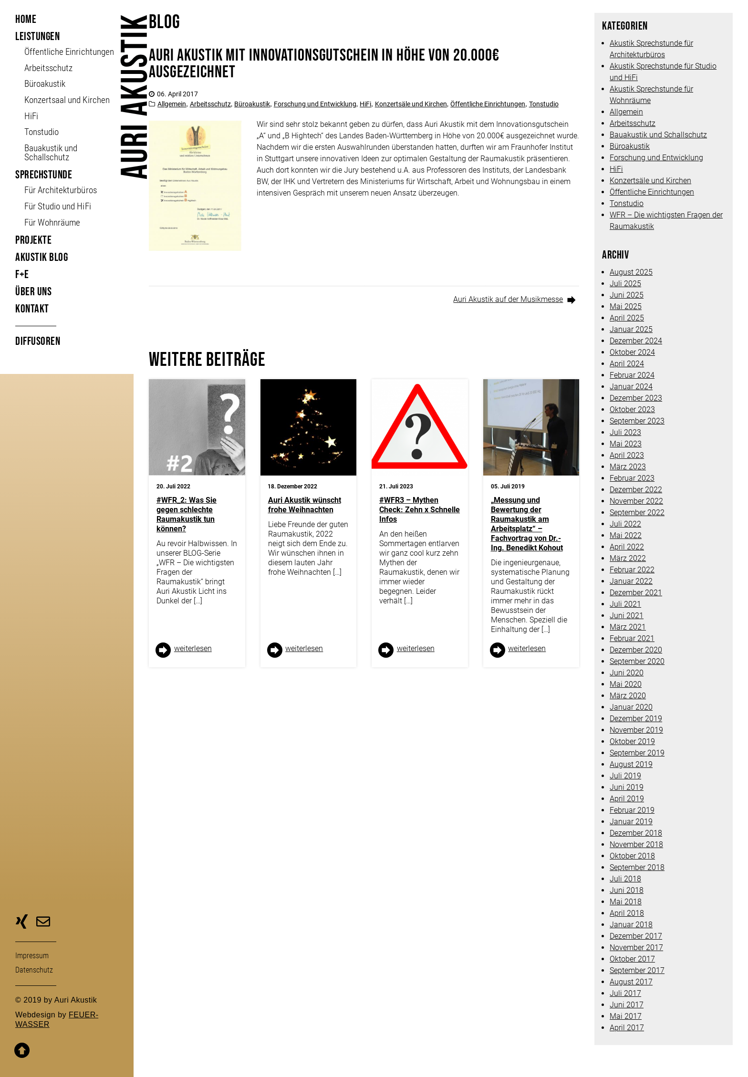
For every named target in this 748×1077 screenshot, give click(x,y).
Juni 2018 (627, 890)
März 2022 (628, 558)
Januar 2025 (631, 329)
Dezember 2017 (636, 936)
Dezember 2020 (636, 649)
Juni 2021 (627, 615)
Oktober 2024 (632, 352)
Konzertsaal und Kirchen (66, 99)
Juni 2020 (627, 672)
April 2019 (627, 798)
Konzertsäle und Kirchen (411, 104)
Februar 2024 (632, 375)
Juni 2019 (627, 787)
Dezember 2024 (636, 340)
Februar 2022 (632, 569)
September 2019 (637, 752)
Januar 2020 (631, 707)
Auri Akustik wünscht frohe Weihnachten (304, 505)
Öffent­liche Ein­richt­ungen (69, 51)
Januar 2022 (631, 581)
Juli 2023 (625, 432)
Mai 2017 (626, 1016)
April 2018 (627, 913)
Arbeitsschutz (48, 67)
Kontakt (32, 309)
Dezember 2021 (636, 592)
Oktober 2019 (632, 741)
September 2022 (637, 512)
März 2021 (628, 627)
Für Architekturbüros (60, 190)
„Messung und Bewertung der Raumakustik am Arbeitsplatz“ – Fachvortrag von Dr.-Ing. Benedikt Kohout (527, 524)
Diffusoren (37, 341)
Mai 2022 (626, 535)
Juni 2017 (627, 1004)
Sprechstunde (43, 175)
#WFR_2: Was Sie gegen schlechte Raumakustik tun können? (186, 514)
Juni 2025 (627, 295)
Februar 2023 (632, 478)
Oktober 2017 (632, 958)
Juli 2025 (625, 283)
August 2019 (631, 764)
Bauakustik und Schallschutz (50, 153)
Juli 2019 (625, 775)
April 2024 (627, 363)
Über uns (33, 292)
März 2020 (628, 695)
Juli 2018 (625, 878)
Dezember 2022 (636, 489)
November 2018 (636, 844)
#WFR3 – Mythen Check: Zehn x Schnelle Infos (419, 510)
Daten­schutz (34, 969)
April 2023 (627, 455)
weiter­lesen (193, 648)
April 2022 (627, 546)
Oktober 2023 (632, 409)
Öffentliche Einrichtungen (487, 104)
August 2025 (631, 272)
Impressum (32, 955)
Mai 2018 (626, 901)
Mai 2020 (626, 684)
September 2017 (637, 970)
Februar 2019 (632, 810)
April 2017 (627, 1027)
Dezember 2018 (636, 833)
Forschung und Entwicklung (315, 104)
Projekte (33, 240)
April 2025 (627, 317)
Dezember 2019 (636, 718)
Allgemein (171, 104)
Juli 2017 (625, 993)
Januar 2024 (631, 386)
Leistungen (37, 36)
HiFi (31, 116)
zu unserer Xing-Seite (21, 923)
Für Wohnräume (52, 222)
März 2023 (628, 466)
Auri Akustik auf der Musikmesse (508, 299)
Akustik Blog (41, 257)
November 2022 (636, 501)
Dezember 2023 (636, 398)
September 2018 (637, 867)
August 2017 (631, 981)
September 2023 (637, 420)
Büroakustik (44, 83)
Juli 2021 (625, 604)
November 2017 (636, 947)
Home (25, 19)
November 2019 (636, 730)
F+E (22, 274)
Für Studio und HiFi (57, 206)
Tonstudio (41, 131)
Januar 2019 (631, 821)
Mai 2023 (626, 443)
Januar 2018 (631, 924)
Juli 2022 (625, 523)
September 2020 (637, 661)
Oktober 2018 (632, 855)
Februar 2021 (632, 638)
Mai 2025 (626, 306)
